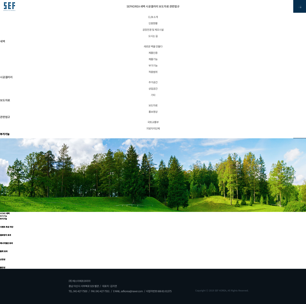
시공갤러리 (152, 6)
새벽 (142, 6)
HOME (3, 213)
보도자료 (164, 6)
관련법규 (174, 6)
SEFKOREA (133, 6)
